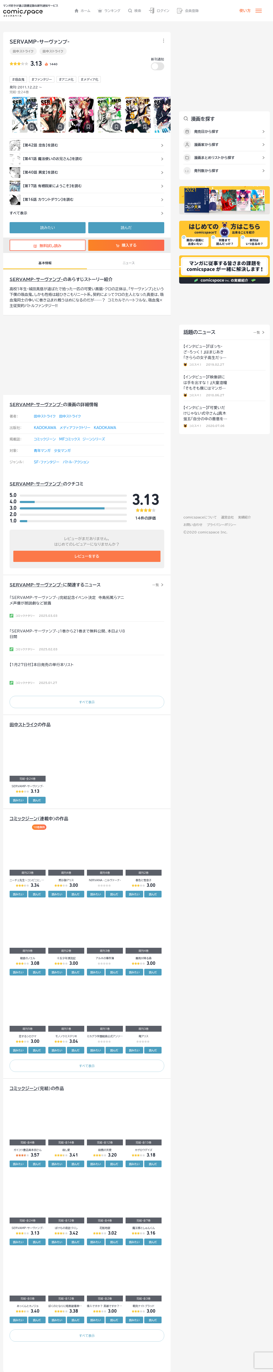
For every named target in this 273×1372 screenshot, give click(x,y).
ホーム (82, 11)
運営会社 (227, 517)
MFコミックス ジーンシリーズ (82, 439)
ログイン (158, 11)
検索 (134, 11)
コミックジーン (45, 439)
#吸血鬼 (18, 79)
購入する (126, 245)
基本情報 (44, 262)
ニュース (129, 262)
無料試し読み (47, 246)
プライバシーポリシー (221, 524)
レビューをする (87, 556)
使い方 (245, 11)
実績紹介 (244, 517)
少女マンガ (62, 450)
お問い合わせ (192, 524)
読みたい (47, 228)
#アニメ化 (66, 79)
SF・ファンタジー (46, 462)
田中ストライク (23, 51)
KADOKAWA (45, 428)
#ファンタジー (41, 79)
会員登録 (188, 11)
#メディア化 (90, 79)
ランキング (109, 11)
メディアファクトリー (75, 428)
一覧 (155, 584)
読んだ (126, 228)
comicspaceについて (200, 517)
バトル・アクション (76, 462)
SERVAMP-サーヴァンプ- (36, 279)
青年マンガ (42, 450)
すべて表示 (87, 702)
